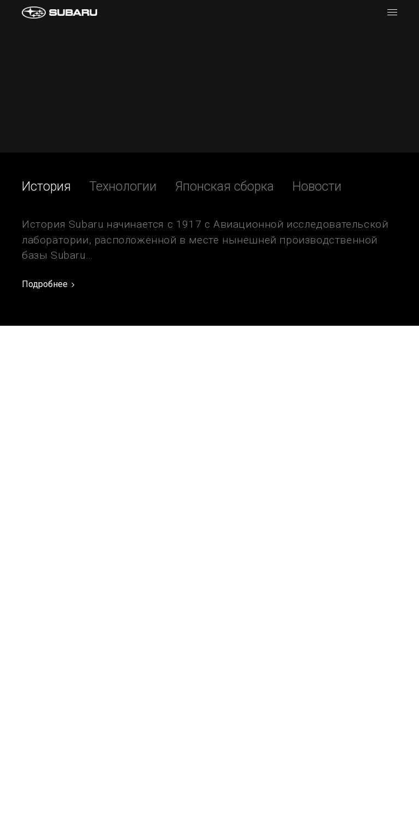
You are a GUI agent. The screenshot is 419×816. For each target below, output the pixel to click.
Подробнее (45, 284)
